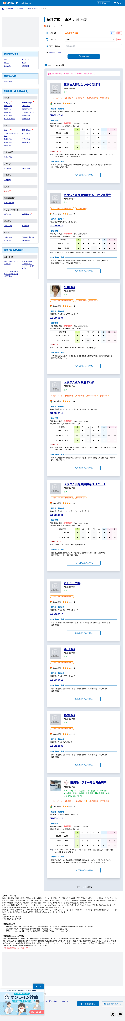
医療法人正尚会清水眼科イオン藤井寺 (87, 195)
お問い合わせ (51, 1001)
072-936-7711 (56, 413)
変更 (112, 33)
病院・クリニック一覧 (15, 8)
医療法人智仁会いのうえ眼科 (82, 84)
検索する (83, 56)
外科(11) (7, 130)
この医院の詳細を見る (83, 175)
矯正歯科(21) (8, 240)
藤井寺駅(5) (8, 81)
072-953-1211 (56, 818)
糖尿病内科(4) (27, 109)
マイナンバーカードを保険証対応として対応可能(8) (11, 274)
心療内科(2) (8, 226)
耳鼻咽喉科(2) (9, 203)
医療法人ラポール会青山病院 (88, 782)
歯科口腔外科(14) (28, 237)
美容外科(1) (26, 139)
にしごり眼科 (72, 583)
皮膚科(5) (7, 180)
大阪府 (28, 8)
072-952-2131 (56, 746)
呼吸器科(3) (8, 106)
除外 (119, 33)
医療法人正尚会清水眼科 (79, 382)
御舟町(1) (25, 66)
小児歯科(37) (26, 240)
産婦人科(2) (8, 157)
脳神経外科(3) (27, 142)
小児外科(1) (26, 168)
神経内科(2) (8, 112)
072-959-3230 (56, 318)
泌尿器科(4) (26, 214)
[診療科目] (90, 39)
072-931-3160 (56, 515)
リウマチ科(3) (27, 133)
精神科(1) (25, 226)
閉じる (38, 986)
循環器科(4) (8, 142)
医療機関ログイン (112, 1003)
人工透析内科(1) (9, 119)
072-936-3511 (56, 680)
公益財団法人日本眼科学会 (11, 917)
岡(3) (5, 59)
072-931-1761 (56, 115)
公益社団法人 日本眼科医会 (11, 919)
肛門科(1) (7, 214)
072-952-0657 (56, 614)
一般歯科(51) (8, 237)
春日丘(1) (25, 59)
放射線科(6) (8, 115)
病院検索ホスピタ (26, 3)
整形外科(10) (26, 130)
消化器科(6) (26, 106)
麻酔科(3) (7, 145)
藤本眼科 (69, 715)
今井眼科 (69, 287)
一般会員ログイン (88, 1003)
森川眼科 (69, 649)
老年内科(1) (26, 119)
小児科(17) (7, 168)
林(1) (24, 63)
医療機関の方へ (103, 3)
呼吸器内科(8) (27, 103)
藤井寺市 (37, 8)
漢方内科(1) (26, 115)
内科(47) (7, 103)
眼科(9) (6, 191)
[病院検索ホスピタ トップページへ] (10, 3)
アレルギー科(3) (28, 112)
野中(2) (6, 63)
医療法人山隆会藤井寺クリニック (84, 484)
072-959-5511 (56, 226)
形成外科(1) (8, 139)
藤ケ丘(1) (7, 66)
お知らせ (64, 1001)
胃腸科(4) (7, 109)
